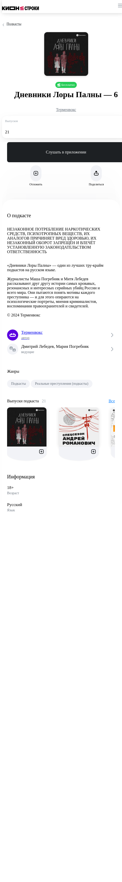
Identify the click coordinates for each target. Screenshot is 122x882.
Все (112, 401)
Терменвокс (66, 109)
